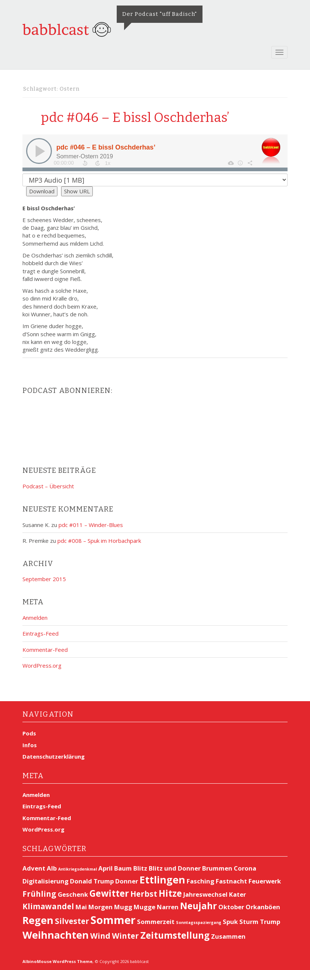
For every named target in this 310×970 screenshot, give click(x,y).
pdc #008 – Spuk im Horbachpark (99, 540)
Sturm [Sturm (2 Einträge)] (248, 921)
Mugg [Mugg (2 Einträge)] (123, 907)
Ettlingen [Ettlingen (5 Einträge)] (162, 879)
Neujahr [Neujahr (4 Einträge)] (198, 906)
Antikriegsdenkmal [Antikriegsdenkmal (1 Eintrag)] (77, 869)
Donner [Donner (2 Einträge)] (126, 881)
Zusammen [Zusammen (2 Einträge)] (228, 936)
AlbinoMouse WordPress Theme (57, 961)
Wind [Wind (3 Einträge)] (100, 936)
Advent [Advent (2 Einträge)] (33, 868)
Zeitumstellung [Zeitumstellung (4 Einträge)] (174, 935)
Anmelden (34, 617)
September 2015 (44, 579)
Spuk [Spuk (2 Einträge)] (230, 921)
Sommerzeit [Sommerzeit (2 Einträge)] (156, 921)
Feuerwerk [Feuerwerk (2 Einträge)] (265, 881)
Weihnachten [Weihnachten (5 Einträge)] (55, 935)
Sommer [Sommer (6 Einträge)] (113, 920)
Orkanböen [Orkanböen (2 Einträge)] (263, 907)
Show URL (77, 191)
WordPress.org (41, 665)
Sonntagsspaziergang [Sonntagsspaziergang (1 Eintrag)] (198, 922)
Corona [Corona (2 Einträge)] (245, 868)
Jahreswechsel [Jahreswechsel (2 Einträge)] (205, 894)
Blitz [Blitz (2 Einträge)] (140, 868)
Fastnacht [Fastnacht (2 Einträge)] (231, 881)
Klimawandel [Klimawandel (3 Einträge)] (48, 906)
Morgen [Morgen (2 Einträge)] (100, 907)
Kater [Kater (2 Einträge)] (237, 894)
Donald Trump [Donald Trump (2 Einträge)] (92, 881)
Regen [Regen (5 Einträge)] (37, 920)
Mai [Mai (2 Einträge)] (81, 907)
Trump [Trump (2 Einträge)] (270, 921)
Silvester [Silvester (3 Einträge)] (72, 921)
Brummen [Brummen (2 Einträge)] (217, 868)
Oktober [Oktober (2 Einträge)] (231, 907)
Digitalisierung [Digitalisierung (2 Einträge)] (45, 881)
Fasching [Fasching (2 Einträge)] (200, 881)
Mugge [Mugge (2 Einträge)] (144, 907)
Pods (29, 733)
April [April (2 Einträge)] (105, 868)
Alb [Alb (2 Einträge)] (52, 868)
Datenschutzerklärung (53, 756)
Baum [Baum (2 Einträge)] (123, 868)
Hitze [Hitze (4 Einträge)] (170, 893)
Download (41, 191)
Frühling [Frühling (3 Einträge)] (39, 894)
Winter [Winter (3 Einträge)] (125, 936)
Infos (29, 745)
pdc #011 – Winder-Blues (91, 524)
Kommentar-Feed (45, 649)
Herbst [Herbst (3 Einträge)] (143, 894)
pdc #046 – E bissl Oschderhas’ (135, 117)
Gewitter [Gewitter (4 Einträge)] (109, 893)
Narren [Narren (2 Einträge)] (168, 907)
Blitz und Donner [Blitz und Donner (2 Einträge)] (175, 868)
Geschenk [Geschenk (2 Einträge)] (73, 894)
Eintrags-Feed (40, 633)
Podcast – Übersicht (48, 486)
